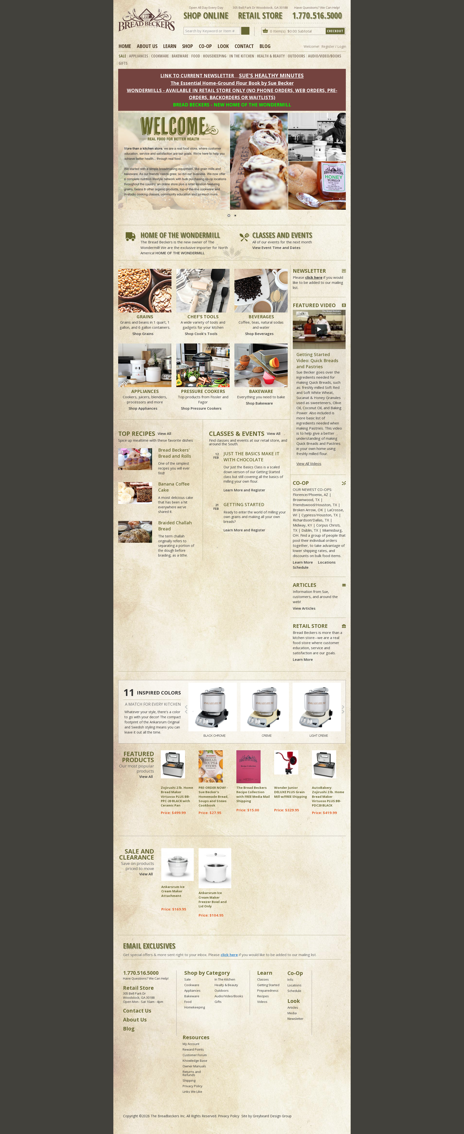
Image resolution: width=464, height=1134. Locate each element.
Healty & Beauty (226, 985)
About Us (147, 45)
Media (292, 1013)
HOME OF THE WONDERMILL (180, 252)
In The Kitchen (241, 56)
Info (290, 979)
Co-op (205, 45)
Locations (327, 562)
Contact (244, 45)
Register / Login (333, 46)
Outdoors (296, 56)
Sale (122, 56)
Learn (169, 45)
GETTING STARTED (244, 504)
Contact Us (137, 1010)
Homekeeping (194, 1007)
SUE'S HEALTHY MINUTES (271, 75)
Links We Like (192, 1091)
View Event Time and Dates (276, 247)
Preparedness (267, 990)
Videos (262, 1001)
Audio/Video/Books (324, 56)
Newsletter (295, 1018)
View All (164, 433)
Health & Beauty (271, 56)
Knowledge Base (195, 1060)
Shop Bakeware (259, 403)
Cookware (160, 56)
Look (223, 45)
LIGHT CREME (317, 710)
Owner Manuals (194, 1066)
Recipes (263, 996)
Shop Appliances (143, 408)
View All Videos (308, 463)
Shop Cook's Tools (201, 333)
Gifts (123, 63)
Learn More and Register (244, 490)
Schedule (301, 567)
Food (195, 56)
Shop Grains (143, 333)
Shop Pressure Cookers (201, 408)
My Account (191, 1044)
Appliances (138, 56)
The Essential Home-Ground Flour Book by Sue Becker (232, 83)
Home (125, 45)
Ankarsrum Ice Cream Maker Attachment (173, 891)
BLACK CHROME (212, 710)
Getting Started (268, 985)
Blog (265, 45)
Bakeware (180, 56)
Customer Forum (195, 1055)
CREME (264, 710)
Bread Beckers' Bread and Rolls (174, 453)
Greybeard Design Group (272, 1116)
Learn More (303, 562)
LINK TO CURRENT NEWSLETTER (197, 75)
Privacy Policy (192, 1086)
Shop (187, 45)
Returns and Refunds (192, 1073)
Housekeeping (214, 56)
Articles (292, 1007)
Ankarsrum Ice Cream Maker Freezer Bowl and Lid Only (213, 899)
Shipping (189, 1080)
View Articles (304, 608)
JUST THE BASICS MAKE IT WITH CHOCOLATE (251, 457)
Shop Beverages (259, 333)
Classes (263, 979)
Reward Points (193, 1049)
